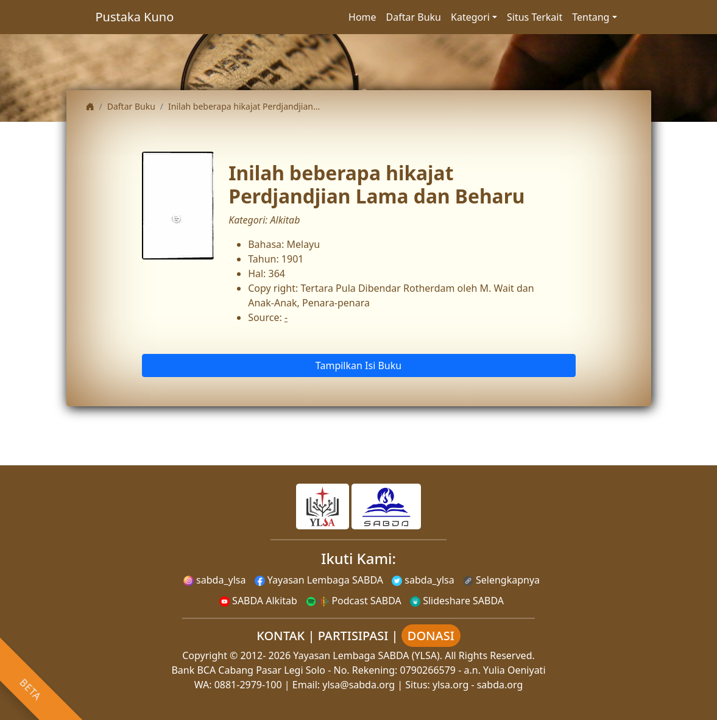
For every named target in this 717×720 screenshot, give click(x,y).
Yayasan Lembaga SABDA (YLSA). (367, 655)
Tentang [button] (590, 17)
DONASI (431, 635)
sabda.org (500, 684)
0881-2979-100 (248, 684)
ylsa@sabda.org (358, 684)
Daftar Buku (413, 17)
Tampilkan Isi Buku (358, 365)
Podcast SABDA (353, 600)
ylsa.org (450, 684)
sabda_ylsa (214, 580)
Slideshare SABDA (457, 600)
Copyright (204, 655)
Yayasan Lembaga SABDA (319, 580)
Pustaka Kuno (135, 17)
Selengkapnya (501, 580)
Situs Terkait (534, 17)
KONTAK (280, 635)
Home (362, 17)
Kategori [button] (470, 17)
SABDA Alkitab (258, 600)
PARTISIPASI (353, 635)
